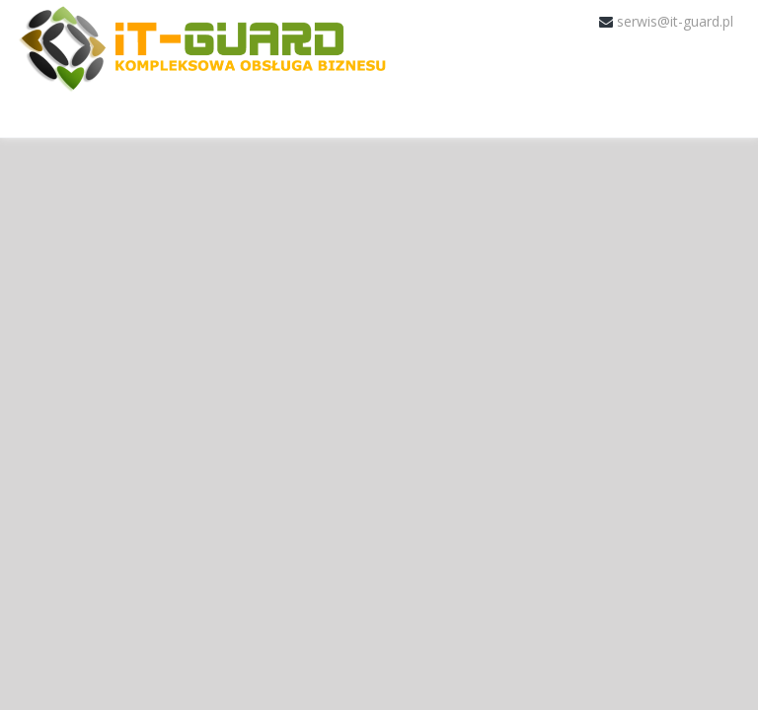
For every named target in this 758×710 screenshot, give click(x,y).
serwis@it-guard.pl (675, 21)
